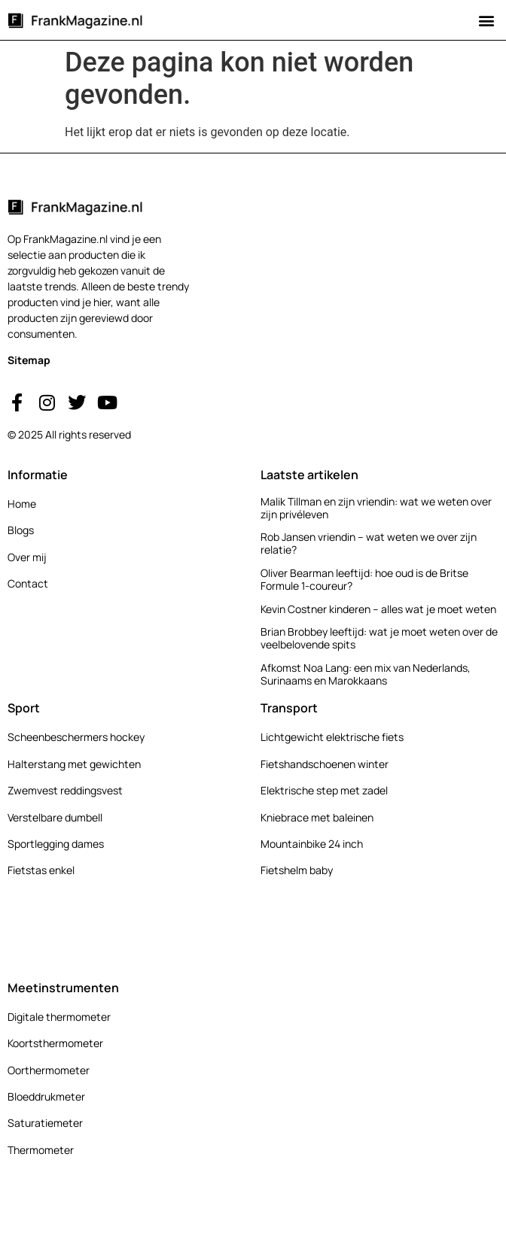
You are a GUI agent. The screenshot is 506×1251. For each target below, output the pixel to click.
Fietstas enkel (41, 870)
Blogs (21, 530)
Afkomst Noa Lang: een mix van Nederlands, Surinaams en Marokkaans (366, 674)
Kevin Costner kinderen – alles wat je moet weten (378, 609)
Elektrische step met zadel (324, 790)
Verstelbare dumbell (55, 817)
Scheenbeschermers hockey (76, 737)
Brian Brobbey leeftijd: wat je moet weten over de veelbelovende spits (379, 637)
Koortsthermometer (55, 1043)
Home (22, 503)
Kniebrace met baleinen (317, 817)
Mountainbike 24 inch (312, 844)
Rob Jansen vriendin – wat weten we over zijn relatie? (369, 543)
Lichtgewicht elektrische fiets (332, 737)
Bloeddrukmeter (46, 1096)
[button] (486, 20)
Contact (28, 583)
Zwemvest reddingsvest (65, 790)
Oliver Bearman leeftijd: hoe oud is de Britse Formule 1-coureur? (364, 579)
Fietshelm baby (297, 870)
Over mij (27, 557)
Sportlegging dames (56, 844)
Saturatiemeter (45, 1123)
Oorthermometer (49, 1070)
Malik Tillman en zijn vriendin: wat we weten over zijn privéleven (376, 507)
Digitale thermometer (59, 1017)
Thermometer (41, 1150)
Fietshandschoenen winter (325, 764)
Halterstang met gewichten (74, 764)
